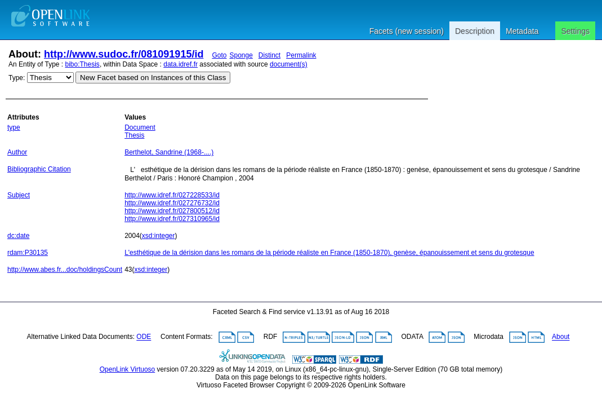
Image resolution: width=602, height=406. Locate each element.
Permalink (301, 55)
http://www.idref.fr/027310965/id (172, 219)
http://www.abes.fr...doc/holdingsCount (64, 269)
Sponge (240, 55)
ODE (143, 337)
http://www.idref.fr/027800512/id (172, 211)
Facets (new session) (406, 31)
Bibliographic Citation (39, 169)
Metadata (522, 31)
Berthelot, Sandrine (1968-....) (168, 152)
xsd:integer (158, 236)
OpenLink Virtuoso (127, 369)
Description (474, 31)
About (560, 337)
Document (139, 127)
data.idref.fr (180, 64)
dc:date (18, 236)
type (13, 127)
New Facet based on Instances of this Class (153, 77)
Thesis (134, 135)
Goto (219, 55)
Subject (18, 195)
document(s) (288, 64)
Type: (16, 78)
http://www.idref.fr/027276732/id (172, 203)
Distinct (269, 55)
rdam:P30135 (27, 253)
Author (17, 152)
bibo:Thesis (82, 64)
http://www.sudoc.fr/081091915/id (123, 54)
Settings (575, 31)
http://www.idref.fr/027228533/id (172, 195)
